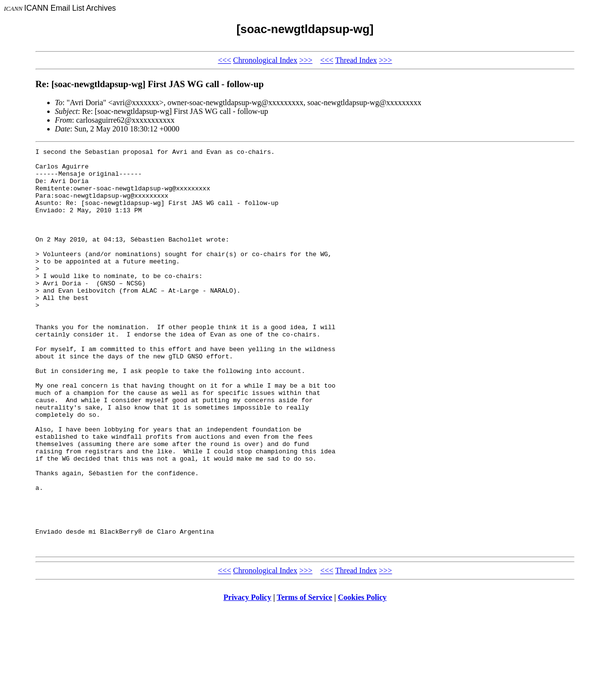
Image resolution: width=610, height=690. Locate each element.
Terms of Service (304, 677)
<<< (224, 60)
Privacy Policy (247, 677)
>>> (306, 60)
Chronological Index (265, 60)
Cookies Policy (362, 677)
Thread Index (356, 60)
